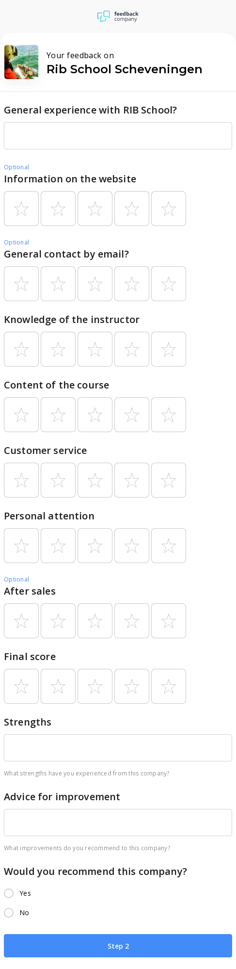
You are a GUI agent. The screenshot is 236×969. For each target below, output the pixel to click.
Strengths (27, 721)
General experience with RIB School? (90, 109)
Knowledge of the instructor (72, 319)
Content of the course (56, 384)
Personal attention (49, 515)
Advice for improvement (62, 796)
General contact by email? (66, 253)
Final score (30, 656)
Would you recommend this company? (95, 871)
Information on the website (70, 178)
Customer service (45, 450)
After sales (30, 591)
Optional (16, 167)
